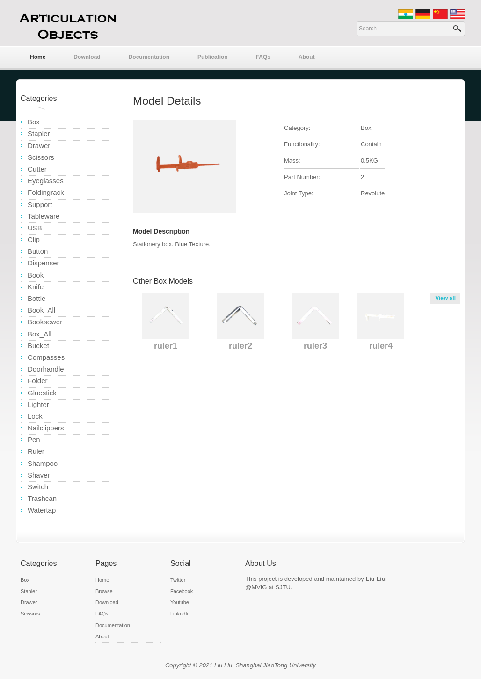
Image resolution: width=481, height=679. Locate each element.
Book (36, 275)
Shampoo (43, 463)
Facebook (181, 591)
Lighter (38, 404)
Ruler (36, 451)
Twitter (177, 580)
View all (445, 298)
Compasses (46, 357)
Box (34, 122)
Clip (34, 239)
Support (40, 204)
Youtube (179, 602)
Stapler (39, 133)
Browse (104, 591)
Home (37, 57)
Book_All (41, 310)
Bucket (38, 346)
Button (38, 251)
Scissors (41, 157)
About (307, 57)
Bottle (36, 298)
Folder (38, 381)
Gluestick (42, 393)
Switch (38, 487)
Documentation (149, 57)
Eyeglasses (46, 181)
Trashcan (42, 498)
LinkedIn (180, 613)
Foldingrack (46, 192)
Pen (34, 439)
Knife (36, 287)
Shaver (39, 475)
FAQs (263, 57)
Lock (35, 416)
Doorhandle (46, 369)
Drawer (39, 146)
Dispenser (43, 263)
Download (86, 57)
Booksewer (45, 322)
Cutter (37, 169)
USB (35, 228)
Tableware (43, 216)
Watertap (42, 510)
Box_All (39, 334)
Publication (212, 57)
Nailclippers (46, 428)
